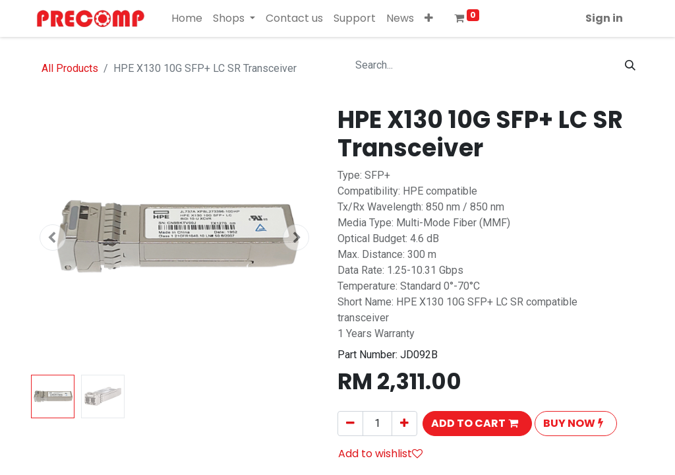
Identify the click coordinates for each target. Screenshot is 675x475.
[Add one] (404, 423)
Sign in (604, 18)
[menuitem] (187, 18)
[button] (428, 18)
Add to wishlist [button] (380, 453)
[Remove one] (350, 423)
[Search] (630, 65)
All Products (70, 68)
